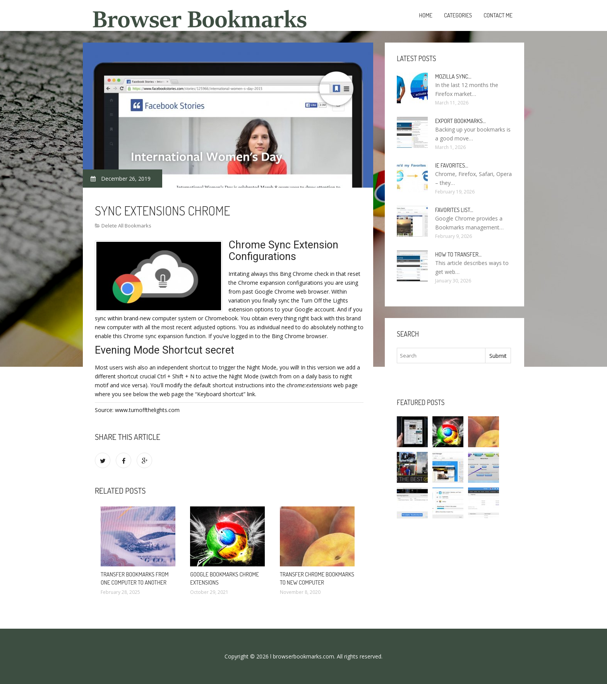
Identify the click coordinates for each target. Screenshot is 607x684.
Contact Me (498, 15)
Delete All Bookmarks (126, 225)
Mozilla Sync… (453, 76)
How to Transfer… (458, 254)
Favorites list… (454, 210)
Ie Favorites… (451, 165)
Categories (458, 15)
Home (425, 15)
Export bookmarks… (460, 121)
